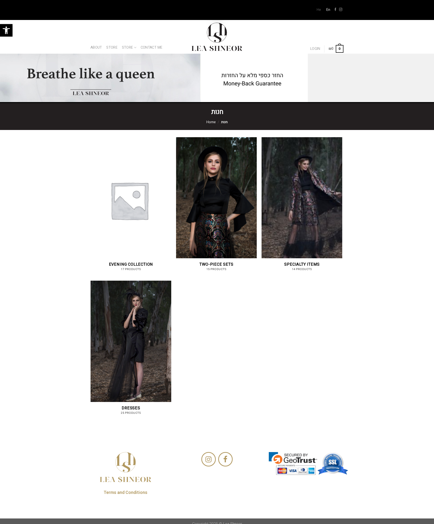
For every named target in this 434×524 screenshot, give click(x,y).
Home (211, 122)
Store (111, 47)
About (96, 47)
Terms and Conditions (125, 492)
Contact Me (152, 47)
